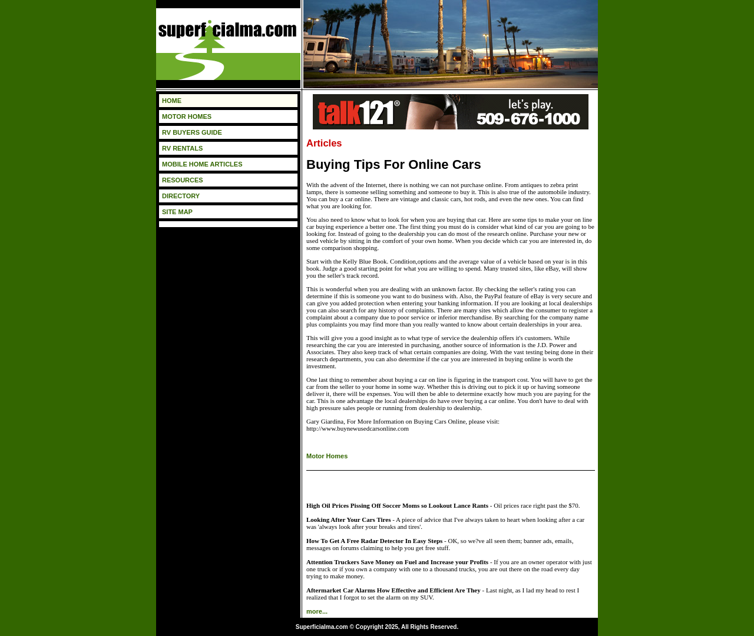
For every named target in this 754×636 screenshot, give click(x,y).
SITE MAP (177, 211)
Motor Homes (327, 455)
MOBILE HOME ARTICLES (202, 164)
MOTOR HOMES (186, 116)
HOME (171, 100)
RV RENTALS (182, 148)
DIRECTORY (181, 195)
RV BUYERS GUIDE (192, 132)
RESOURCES (182, 180)
